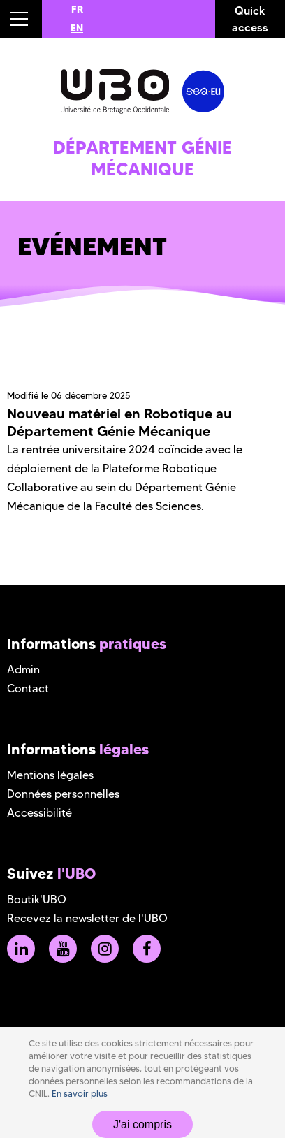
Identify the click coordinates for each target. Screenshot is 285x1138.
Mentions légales (50, 775)
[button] (21, 19)
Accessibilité (39, 812)
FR (77, 9)
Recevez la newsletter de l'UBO (87, 918)
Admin (23, 669)
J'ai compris (142, 1124)
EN (77, 28)
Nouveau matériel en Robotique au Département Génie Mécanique (119, 422)
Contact (28, 688)
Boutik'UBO (36, 899)
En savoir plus (80, 1093)
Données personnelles (63, 794)
